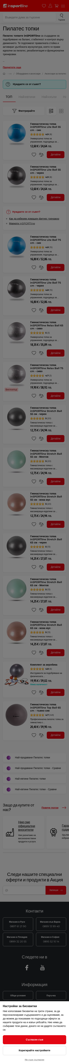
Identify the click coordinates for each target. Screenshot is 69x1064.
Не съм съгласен (34, 1059)
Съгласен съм (34, 1039)
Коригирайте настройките (34, 1050)
